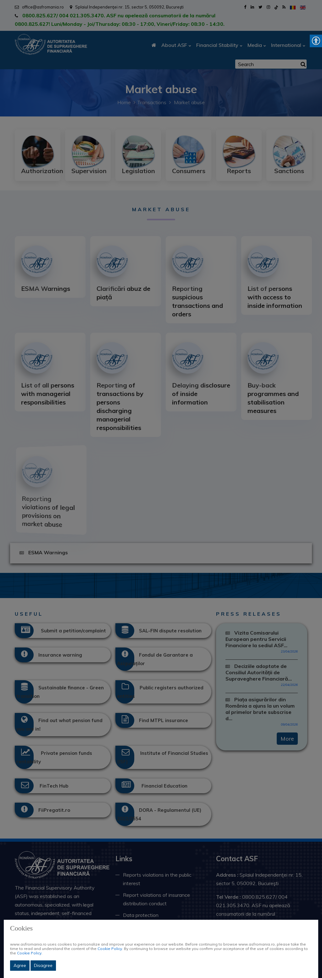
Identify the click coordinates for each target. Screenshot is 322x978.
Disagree (43, 965)
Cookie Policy (109, 948)
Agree (20, 965)
